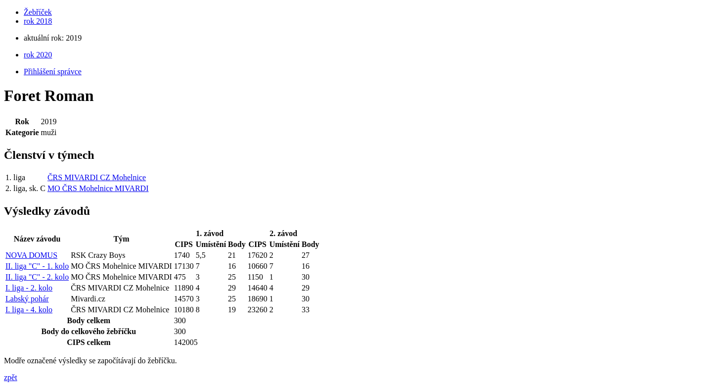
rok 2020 (38, 54)
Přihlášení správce (53, 71)
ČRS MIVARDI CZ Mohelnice (96, 177)
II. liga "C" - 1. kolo (37, 266)
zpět (10, 377)
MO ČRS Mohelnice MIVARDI (98, 188)
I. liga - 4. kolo (28, 309)
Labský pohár (27, 298)
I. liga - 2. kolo (28, 288)
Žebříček (38, 12)
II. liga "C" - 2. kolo (37, 277)
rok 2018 (38, 21)
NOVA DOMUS (31, 255)
